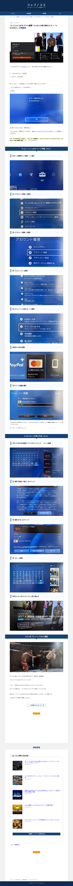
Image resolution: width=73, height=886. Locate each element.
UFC (16, 755)
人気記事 (28, 13)
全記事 (44, 13)
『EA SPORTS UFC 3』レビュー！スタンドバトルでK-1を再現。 (42, 776)
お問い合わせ (17, 879)
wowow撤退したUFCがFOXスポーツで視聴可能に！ (40, 805)
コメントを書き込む (15, 844)
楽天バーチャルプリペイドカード (40, 131)
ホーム (13, 13)
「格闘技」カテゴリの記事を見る (36, 834)
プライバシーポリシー (32, 879)
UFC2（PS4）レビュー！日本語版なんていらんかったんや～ (42, 820)
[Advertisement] (36, 725)
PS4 (13, 755)
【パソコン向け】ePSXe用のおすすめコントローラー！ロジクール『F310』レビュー (42, 762)
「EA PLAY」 (24, 66)
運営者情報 (24, 879)
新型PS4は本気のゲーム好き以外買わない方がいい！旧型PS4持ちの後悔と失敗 (42, 791)
